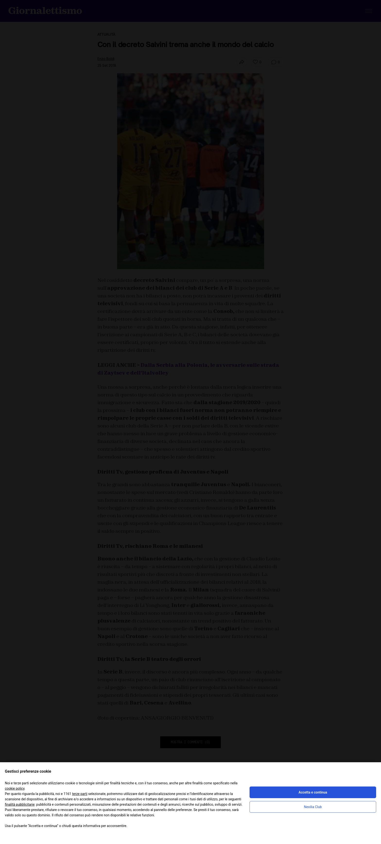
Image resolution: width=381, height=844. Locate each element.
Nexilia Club (313, 807)
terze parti (79, 794)
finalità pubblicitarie (20, 804)
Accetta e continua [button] (313, 792)
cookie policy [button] (15, 788)
